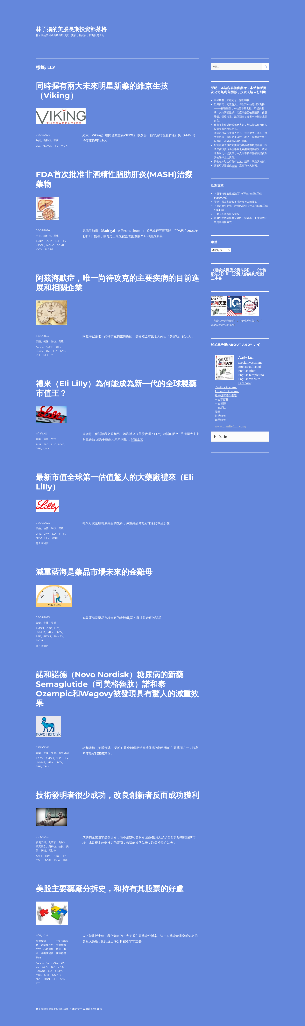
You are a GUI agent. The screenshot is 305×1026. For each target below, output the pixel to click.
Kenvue (41, 970)
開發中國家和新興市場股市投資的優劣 (235, 201)
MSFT (39, 859)
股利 (58, 949)
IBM (47, 855)
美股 (61, 341)
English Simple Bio (251, 375)
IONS (49, 241)
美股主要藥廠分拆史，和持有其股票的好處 (110, 888)
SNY (62, 978)
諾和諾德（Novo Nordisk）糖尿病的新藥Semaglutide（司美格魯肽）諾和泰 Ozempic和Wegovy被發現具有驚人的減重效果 (117, 689)
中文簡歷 (220, 403)
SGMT (60, 245)
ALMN (49, 346)
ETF (50, 940)
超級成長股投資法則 (231, 270)
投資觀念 (41, 846)
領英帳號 (220, 420)
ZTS (38, 983)
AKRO (39, 241)
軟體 (43, 850)
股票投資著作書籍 (226, 395)
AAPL (39, 855)
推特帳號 (220, 416)
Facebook (244, 383)
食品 (38, 957)
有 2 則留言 (42, 543)
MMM (58, 970)
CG (37, 966)
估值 (45, 438)
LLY (38, 145)
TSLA (46, 766)
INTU (56, 855)
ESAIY (39, 350)
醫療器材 (61, 953)
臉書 (217, 411)
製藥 (56, 140)
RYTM (39, 640)
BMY (47, 533)
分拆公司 (41, 940)
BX (63, 962)
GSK (49, 628)
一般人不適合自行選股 (226, 214)
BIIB (58, 346)
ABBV (39, 346)
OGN (47, 978)
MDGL (40, 245)
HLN (53, 966)
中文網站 (220, 407)
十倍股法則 (247, 320)
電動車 (52, 850)
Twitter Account (226, 387)
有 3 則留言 (42, 645)
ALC (55, 962)
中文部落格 (222, 399)
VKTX (64, 145)
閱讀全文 (137, 439)
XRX (65, 859)
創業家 (52, 842)
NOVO (47, 145)
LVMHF (40, 632)
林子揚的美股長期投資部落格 (71, 29)
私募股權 (48, 949)
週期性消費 (47, 953)
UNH (46, 448)
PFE (56, 145)
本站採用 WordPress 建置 (87, 1009)
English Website (249, 379)
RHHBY (48, 354)
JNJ (48, 350)
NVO (61, 444)
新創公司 (41, 842)
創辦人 (62, 842)
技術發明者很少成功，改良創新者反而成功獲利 (117, 795)
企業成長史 (47, 944)
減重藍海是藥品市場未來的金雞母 (94, 572)
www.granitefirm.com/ (230, 426)
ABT (48, 962)
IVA (57, 241)
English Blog (247, 371)
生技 (38, 140)
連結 (234, 165)
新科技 (47, 140)
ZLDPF (49, 249)
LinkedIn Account (227, 391)
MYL (47, 974)
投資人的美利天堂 (248, 274)
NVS (63, 350)
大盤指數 (61, 944)
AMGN (40, 628)
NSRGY (56, 974)
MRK (62, 533)
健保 (45, 341)
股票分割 (64, 752)
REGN (47, 636)
